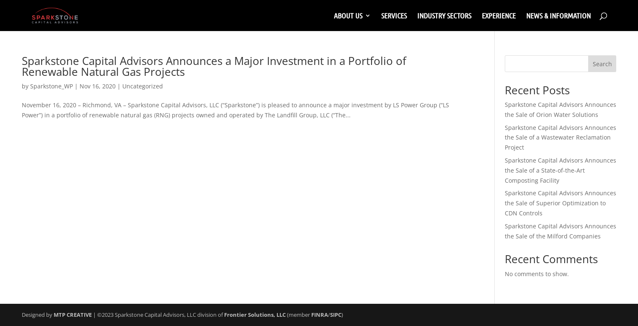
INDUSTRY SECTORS (444, 16)
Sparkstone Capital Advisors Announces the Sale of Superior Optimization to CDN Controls (560, 203)
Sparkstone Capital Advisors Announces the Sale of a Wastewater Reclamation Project (560, 138)
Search (602, 64)
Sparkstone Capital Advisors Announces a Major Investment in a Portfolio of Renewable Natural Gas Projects (214, 66)
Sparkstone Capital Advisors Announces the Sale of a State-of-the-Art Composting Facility (560, 170)
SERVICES (394, 16)
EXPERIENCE (499, 16)
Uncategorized (142, 86)
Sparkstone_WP (51, 86)
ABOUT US (348, 16)
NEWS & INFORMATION (558, 16)
